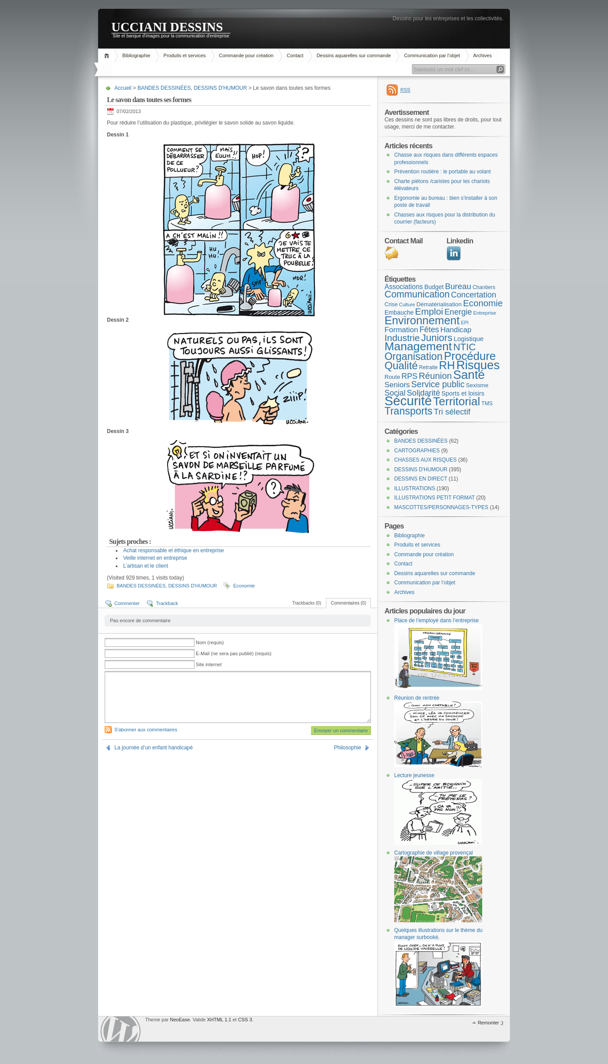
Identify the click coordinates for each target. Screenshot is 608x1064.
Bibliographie (136, 55)
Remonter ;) (490, 1022)
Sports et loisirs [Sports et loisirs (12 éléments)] (462, 393)
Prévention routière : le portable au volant (442, 172)
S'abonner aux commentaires (145, 729)
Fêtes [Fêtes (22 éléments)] (429, 329)
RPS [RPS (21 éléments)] (410, 376)
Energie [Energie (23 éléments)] (458, 312)
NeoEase (180, 1019)
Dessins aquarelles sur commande (354, 55)
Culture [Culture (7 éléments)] (407, 304)
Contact (295, 55)
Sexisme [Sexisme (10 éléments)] (477, 385)
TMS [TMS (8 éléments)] (486, 403)
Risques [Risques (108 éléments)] (478, 365)
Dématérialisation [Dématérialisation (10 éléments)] (438, 304)
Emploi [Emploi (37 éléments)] (429, 311)
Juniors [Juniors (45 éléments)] (436, 337)
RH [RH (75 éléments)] (447, 365)
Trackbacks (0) (306, 603)
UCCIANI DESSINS (167, 26)
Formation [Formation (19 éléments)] (401, 330)
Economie (244, 585)
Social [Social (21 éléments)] (395, 393)
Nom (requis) (210, 642)
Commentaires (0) (348, 603)
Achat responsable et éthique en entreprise (173, 550)
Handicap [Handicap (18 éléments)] (456, 330)
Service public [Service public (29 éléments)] (438, 384)
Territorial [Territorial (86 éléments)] (456, 401)
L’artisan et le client (145, 566)
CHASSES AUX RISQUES (425, 460)
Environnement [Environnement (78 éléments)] (422, 320)
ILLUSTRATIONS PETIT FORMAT (434, 498)
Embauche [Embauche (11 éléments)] (399, 312)
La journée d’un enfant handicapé (153, 748)
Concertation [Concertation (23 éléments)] (473, 294)
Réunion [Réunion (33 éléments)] (435, 376)
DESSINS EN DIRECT (420, 479)
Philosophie (347, 748)
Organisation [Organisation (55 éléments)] (414, 356)
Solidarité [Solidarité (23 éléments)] (423, 393)
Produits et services (185, 55)
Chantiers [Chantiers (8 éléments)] (483, 287)
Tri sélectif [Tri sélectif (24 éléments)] (452, 411)
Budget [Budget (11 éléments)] (433, 286)
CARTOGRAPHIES (417, 451)
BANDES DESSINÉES (163, 88)
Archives (482, 55)
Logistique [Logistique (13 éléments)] (468, 338)
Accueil (108, 55)
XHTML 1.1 (219, 1019)
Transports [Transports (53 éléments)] (408, 411)
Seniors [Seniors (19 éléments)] (397, 385)
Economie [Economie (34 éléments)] (482, 303)
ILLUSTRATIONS (414, 488)
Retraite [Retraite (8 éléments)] (428, 367)
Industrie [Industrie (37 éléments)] (402, 338)
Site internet (209, 664)
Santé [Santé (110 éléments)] (469, 375)
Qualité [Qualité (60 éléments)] (401, 365)
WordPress (120, 1029)
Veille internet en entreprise (155, 558)
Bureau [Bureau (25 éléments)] (458, 286)
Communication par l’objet (432, 55)
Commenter (126, 603)
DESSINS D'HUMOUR (220, 88)
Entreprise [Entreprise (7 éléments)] (484, 313)
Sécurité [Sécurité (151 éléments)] (408, 400)
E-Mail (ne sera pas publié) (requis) (233, 653)
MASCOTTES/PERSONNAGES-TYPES (441, 507)
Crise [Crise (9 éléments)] (391, 304)
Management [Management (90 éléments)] (418, 346)
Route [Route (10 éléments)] (392, 377)
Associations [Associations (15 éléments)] (404, 286)
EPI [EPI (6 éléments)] (465, 322)
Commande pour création (246, 55)
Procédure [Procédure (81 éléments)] (470, 356)
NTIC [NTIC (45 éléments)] (464, 346)
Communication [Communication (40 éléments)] (417, 294)
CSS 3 (245, 1019)
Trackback (167, 603)
